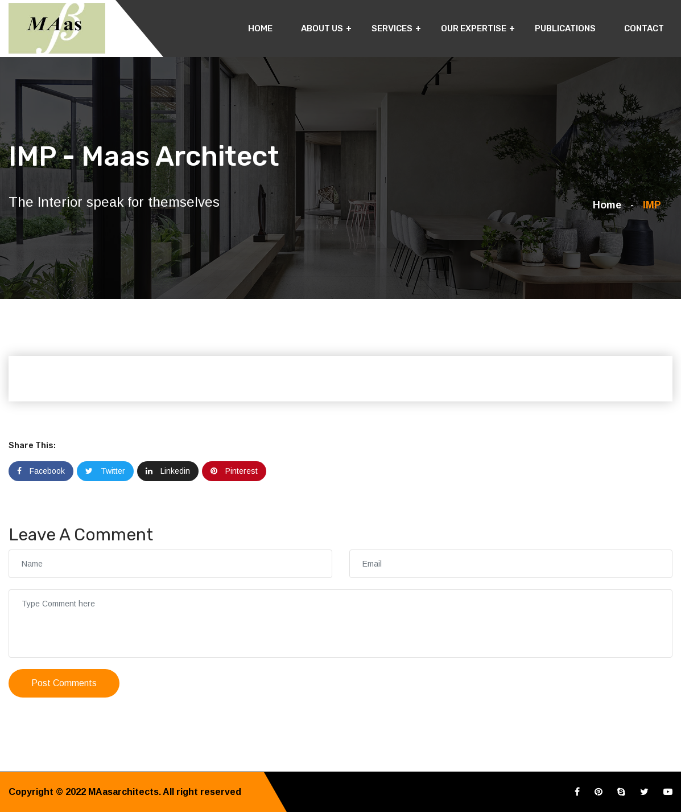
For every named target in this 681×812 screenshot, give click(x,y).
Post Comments (64, 683)
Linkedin (168, 470)
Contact (644, 28)
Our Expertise (473, 28)
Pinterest (234, 470)
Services (392, 28)
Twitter (105, 470)
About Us (322, 28)
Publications (565, 28)
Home (260, 28)
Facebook (41, 470)
